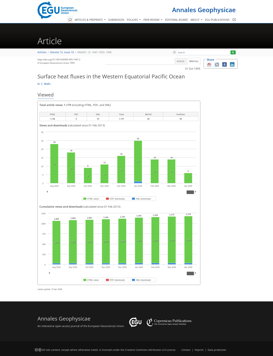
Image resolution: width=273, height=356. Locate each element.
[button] (174, 52)
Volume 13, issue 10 (62, 52)
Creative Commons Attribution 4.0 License (150, 350)
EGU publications (217, 19)
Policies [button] (133, 19)
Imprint (199, 350)
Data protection (217, 350)
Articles (41, 52)
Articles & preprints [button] (89, 19)
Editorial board (176, 19)
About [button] (195, 19)
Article (180, 61)
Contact (186, 350)
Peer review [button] (151, 19)
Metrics (193, 61)
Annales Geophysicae (204, 10)
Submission (116, 19)
